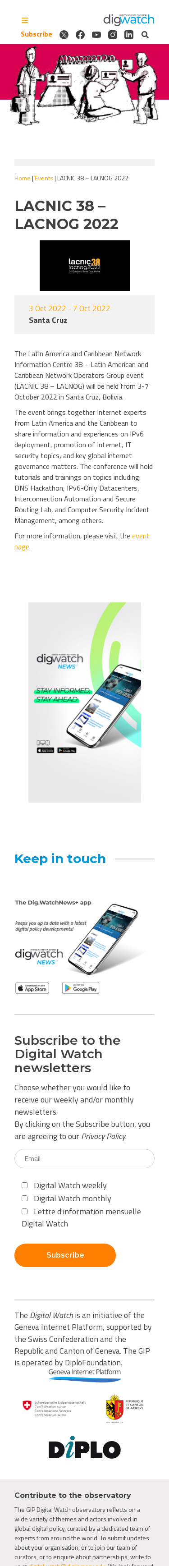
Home (22, 178)
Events (44, 178)
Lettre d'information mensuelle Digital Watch (81, 1217)
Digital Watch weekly (64, 1185)
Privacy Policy (103, 1136)
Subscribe (36, 34)
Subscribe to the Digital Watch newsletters (67, 1054)
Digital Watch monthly (66, 1198)
